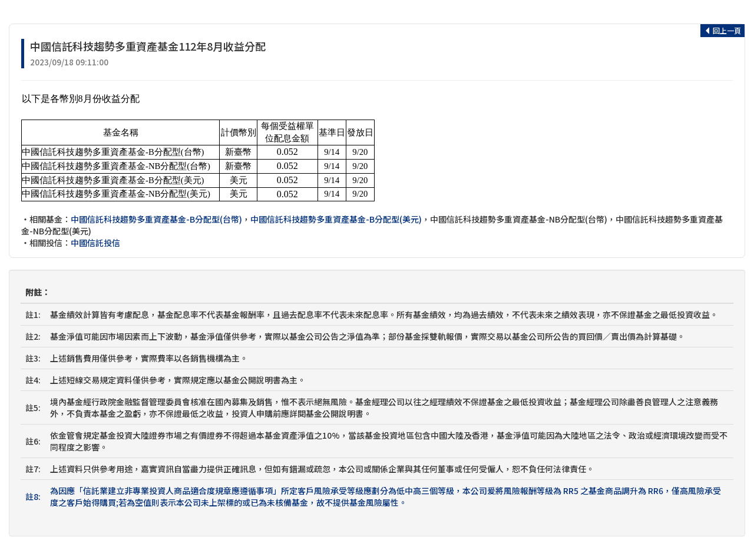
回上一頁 (722, 30)
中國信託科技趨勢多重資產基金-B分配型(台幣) (156, 219)
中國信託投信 (95, 242)
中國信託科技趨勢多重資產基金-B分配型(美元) (336, 219)
